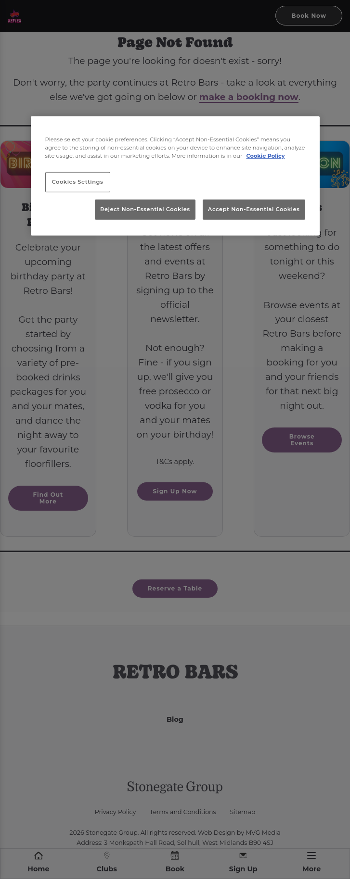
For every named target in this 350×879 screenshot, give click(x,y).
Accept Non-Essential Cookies (254, 208)
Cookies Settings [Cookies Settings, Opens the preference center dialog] (78, 181)
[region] (175, 176)
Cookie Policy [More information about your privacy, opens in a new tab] (265, 155)
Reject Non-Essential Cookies (145, 208)
